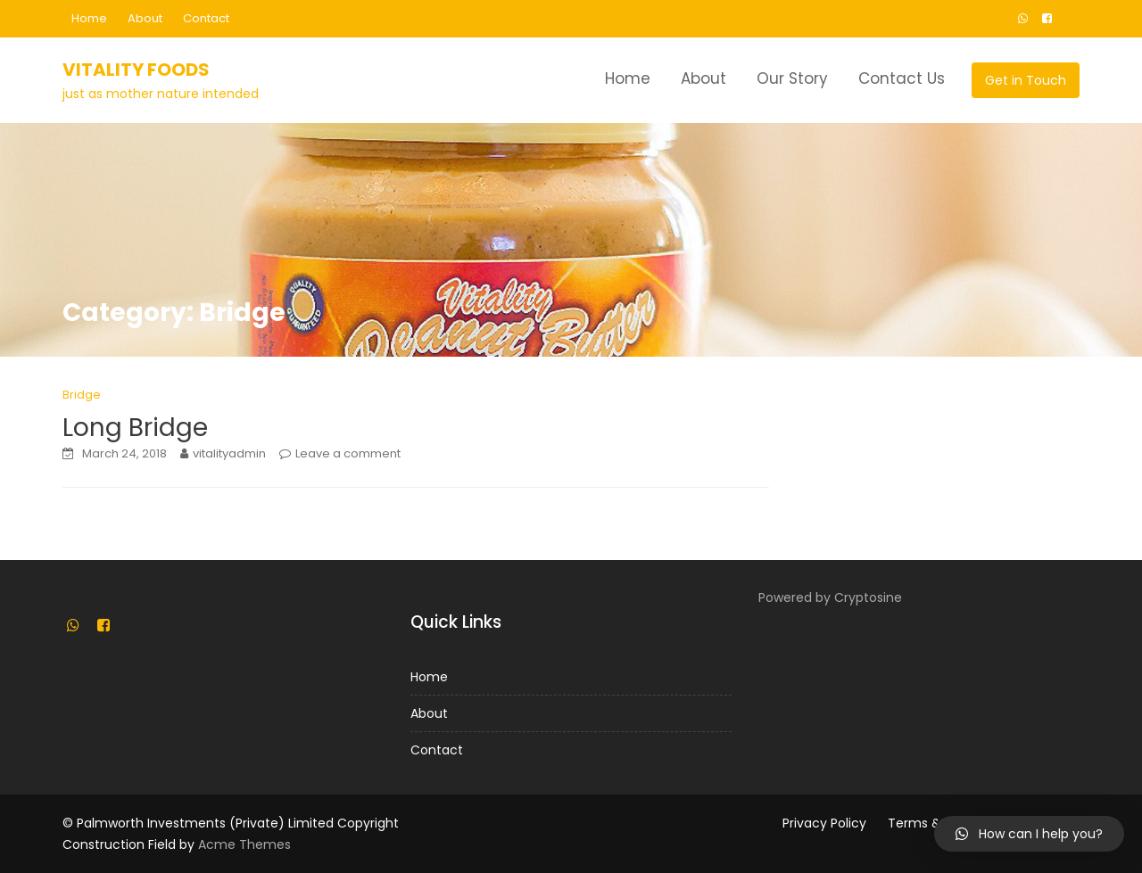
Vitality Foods (136, 69)
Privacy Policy (824, 823)
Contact (206, 18)
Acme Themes (244, 844)
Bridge (81, 394)
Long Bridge (135, 427)
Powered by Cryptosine (830, 597)
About (145, 18)
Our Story (792, 78)
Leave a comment (348, 453)
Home (89, 18)
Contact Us (901, 78)
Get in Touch (1025, 80)
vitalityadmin (229, 453)
